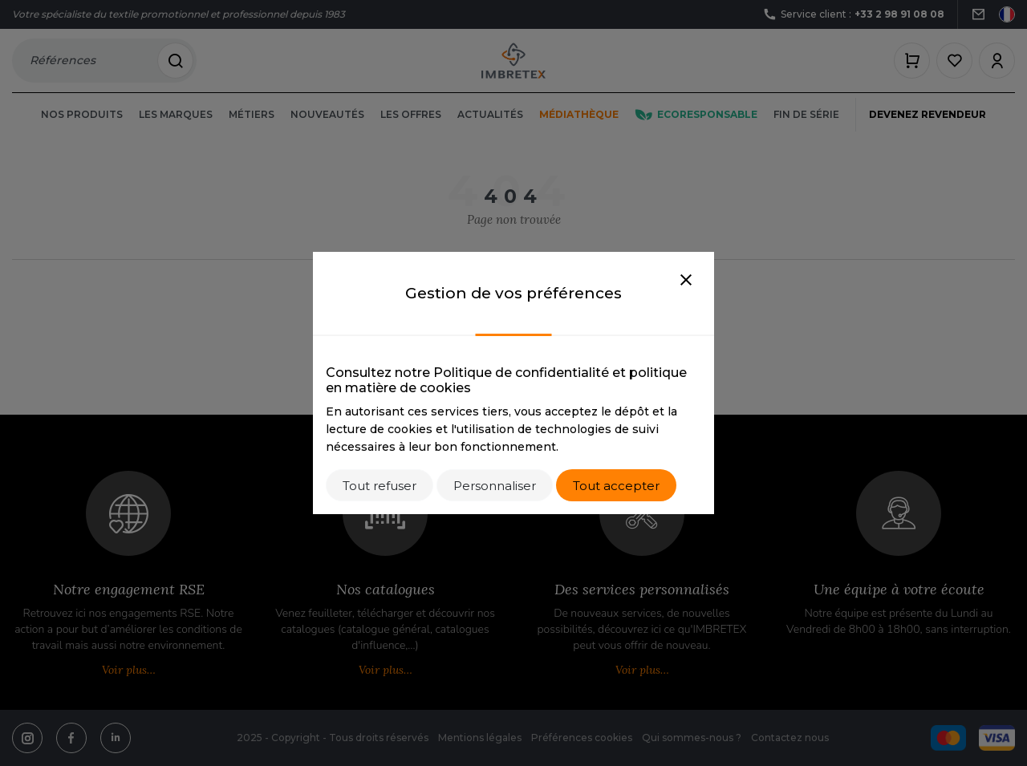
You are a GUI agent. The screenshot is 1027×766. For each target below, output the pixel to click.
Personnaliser (494, 485)
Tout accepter (616, 485)
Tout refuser (379, 485)
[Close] (686, 280)
